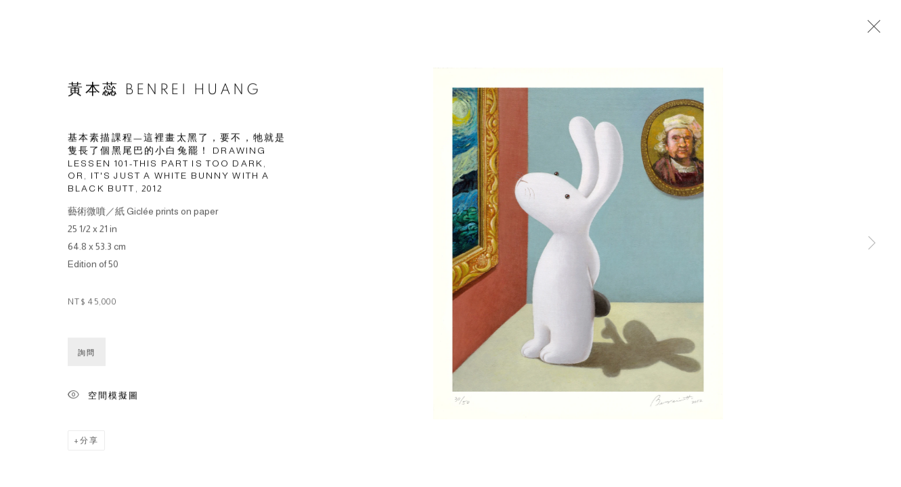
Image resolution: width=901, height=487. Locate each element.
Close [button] (870, 30)
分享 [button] (89, 442)
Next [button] (872, 243)
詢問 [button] (86, 354)
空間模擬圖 (103, 398)
